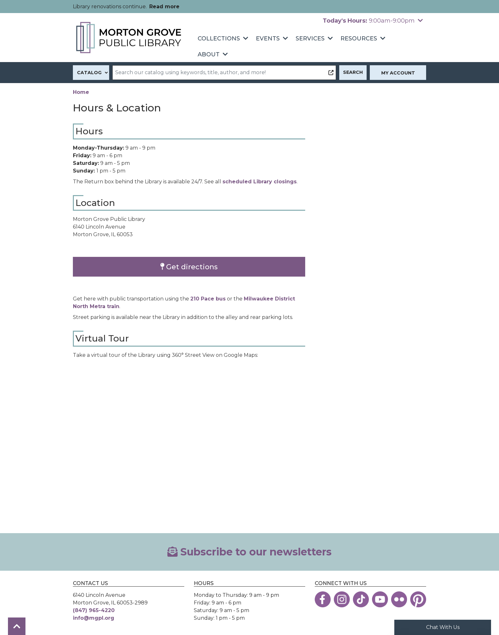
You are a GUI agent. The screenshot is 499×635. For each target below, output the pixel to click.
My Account (398, 73)
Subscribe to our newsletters (249, 552)
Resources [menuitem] (359, 38)
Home (81, 92)
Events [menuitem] (268, 38)
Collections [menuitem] (219, 38)
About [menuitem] (209, 54)
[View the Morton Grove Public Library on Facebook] (323, 599)
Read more (164, 7)
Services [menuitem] (310, 38)
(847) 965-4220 (94, 610)
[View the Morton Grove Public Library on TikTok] (361, 599)
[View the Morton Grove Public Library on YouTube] (380, 599)
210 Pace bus (208, 299)
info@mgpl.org (93, 618)
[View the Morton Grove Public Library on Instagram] (342, 599)
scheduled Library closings (259, 182)
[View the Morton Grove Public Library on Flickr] (399, 599)
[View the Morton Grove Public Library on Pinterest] (418, 599)
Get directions (189, 267)
